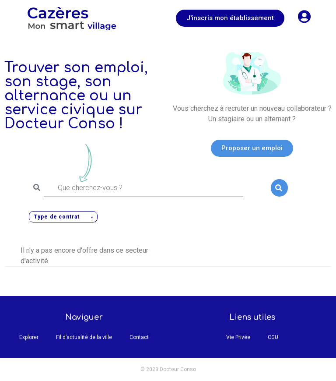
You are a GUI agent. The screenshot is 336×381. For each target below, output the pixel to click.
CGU (273, 341)
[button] (230, 18)
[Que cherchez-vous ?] (143, 188)
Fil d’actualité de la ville (84, 341)
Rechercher (279, 188)
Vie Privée (238, 341)
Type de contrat (56, 217)
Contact (139, 341)
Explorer (28, 341)
